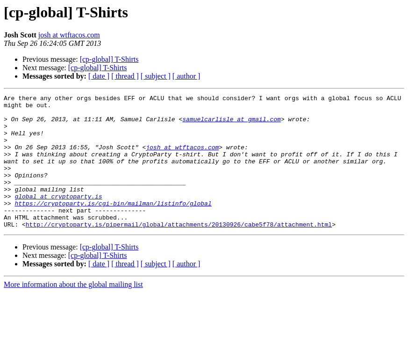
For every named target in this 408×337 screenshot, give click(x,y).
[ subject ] (156, 76)
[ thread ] (125, 76)
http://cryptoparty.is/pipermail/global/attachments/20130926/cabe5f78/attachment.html (179, 251)
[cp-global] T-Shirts (109, 59)
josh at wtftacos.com (69, 35)
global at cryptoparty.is (58, 217)
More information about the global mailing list (73, 311)
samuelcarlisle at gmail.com (231, 124)
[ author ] (186, 76)
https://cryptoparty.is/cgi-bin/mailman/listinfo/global (112, 225)
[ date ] (98, 76)
